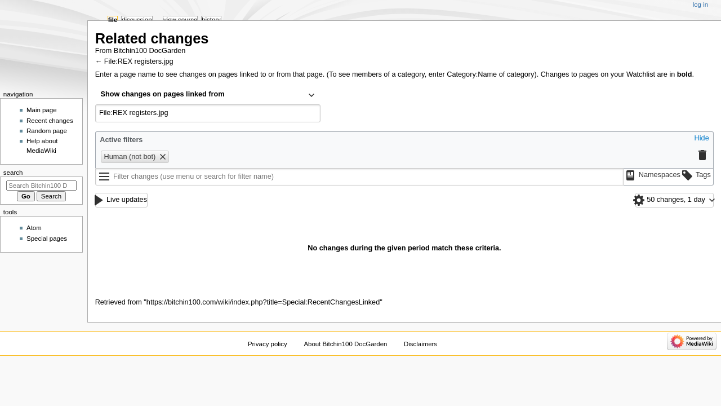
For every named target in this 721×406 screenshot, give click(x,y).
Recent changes (49, 120)
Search (13, 172)
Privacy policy (267, 344)
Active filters (121, 140)
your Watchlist (633, 74)
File (113, 19)
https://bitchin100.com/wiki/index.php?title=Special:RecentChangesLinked (263, 302)
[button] (702, 138)
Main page (41, 110)
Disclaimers (420, 344)
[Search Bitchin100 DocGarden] (41, 185)
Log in (700, 4)
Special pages (46, 238)
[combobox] (208, 95)
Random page (46, 130)
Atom (34, 227)
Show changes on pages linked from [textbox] (163, 94)
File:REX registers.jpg (138, 61)
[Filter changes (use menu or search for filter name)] (359, 177)
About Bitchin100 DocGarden (345, 344)
